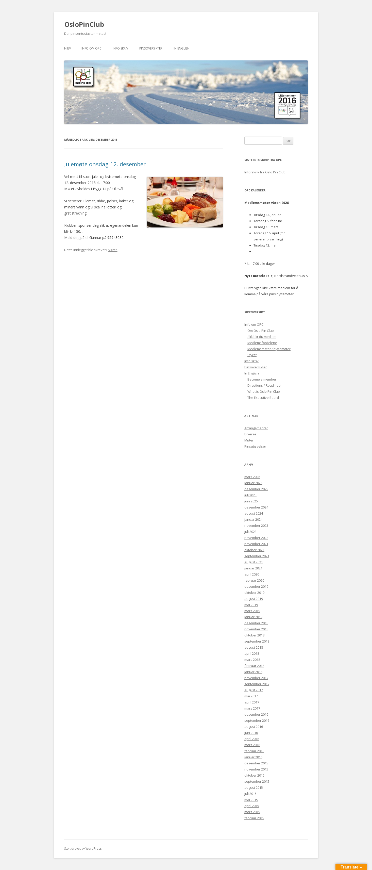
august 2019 (253, 598)
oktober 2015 (254, 775)
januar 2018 (253, 671)
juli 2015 (250, 793)
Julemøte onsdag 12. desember (105, 164)
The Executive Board (263, 397)
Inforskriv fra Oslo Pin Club (264, 172)
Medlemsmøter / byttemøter (269, 349)
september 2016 (256, 720)
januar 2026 (253, 483)
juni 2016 (251, 732)
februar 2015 (254, 818)
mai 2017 (251, 696)
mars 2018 (252, 659)
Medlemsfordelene (262, 342)
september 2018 (256, 641)
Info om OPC (91, 48)
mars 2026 (252, 476)
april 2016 (251, 738)
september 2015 (256, 781)
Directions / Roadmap (264, 385)
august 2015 (253, 787)
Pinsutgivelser (255, 446)
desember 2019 (256, 586)
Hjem (67, 48)
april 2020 (251, 574)
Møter (112, 250)
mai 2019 (251, 604)
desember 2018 (256, 623)
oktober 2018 (254, 635)
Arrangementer (256, 428)
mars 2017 (252, 708)
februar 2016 (254, 751)
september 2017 (256, 684)
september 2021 (256, 556)
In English (182, 48)
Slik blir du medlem (261, 336)
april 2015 (251, 805)
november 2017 (256, 678)
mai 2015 (251, 799)
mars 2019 (252, 611)
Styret (252, 355)
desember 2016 (256, 714)
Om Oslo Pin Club (260, 330)
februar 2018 (254, 665)
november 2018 (256, 629)
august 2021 (253, 562)
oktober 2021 (254, 550)
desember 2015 (256, 763)
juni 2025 (251, 501)
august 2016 (253, 726)
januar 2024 (253, 519)
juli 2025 (250, 495)
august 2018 (253, 647)
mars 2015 (252, 812)
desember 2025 (256, 489)
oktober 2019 (254, 592)
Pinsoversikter (150, 48)
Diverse (250, 434)
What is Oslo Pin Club (263, 391)
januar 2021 (253, 568)
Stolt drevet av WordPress (83, 848)
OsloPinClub (84, 24)
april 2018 (251, 653)
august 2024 (253, 513)
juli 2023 (250, 531)
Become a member (261, 379)
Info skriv (120, 48)
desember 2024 (256, 507)
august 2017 (253, 690)
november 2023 (256, 525)
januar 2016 (253, 757)
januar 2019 (253, 617)
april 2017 (251, 702)
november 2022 (256, 537)
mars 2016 (252, 745)
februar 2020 (254, 580)
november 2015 (256, 769)
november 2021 (256, 543)
